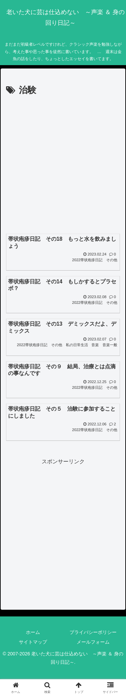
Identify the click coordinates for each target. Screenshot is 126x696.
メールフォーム (93, 642)
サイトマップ (33, 642)
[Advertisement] (63, 164)
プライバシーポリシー (93, 632)
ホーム (33, 632)
